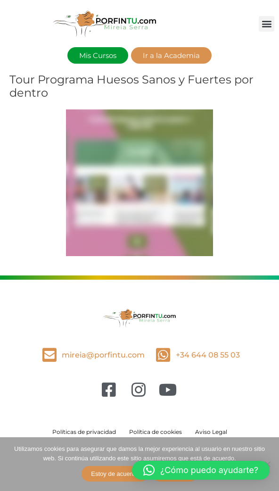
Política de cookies (155, 431)
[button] (266, 24)
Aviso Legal (211, 431)
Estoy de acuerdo (115, 473)
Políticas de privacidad (84, 431)
